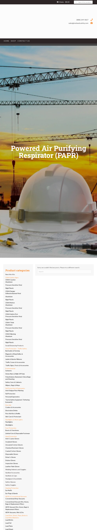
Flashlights (9, 422)
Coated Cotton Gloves (13, 451)
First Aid (8, 405)
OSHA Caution (10, 280)
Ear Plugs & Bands (11, 493)
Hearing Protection (11, 488)
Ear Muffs (8, 490)
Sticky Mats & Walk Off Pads (15, 374)
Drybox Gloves (10, 460)
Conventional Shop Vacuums (15, 499)
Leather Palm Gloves (12, 466)
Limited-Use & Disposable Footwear (17, 433)
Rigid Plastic (9, 288)
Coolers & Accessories (13, 407)
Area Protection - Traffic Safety (16, 349)
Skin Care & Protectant (13, 416)
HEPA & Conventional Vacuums (16, 496)
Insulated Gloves (11, 442)
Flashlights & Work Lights (14, 420)
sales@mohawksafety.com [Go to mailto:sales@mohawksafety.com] (78, 23)
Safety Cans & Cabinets (13, 382)
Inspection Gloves (11, 463)
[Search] (64, 271)
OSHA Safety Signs (12, 277)
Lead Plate (9, 526)
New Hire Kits (10, 274)
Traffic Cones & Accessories (15, 362)
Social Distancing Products (14, 345)
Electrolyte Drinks (11, 410)
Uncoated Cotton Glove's (14, 445)
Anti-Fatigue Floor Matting (14, 390)
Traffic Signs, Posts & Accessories (17, 365)
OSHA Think (9, 322)
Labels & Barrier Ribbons (13, 359)
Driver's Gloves (10, 457)
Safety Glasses (10, 482)
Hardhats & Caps (11, 476)
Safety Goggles (10, 485)
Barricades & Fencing (12, 351)
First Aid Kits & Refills (12, 413)
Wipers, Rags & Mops (12, 385)
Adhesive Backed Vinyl (13, 293)
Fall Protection (10, 394)
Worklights (9, 425)
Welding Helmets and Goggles (15, 469)
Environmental (10, 368)
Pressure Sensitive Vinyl (13, 285)
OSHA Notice (10, 303)
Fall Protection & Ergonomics (15, 388)
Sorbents (8, 371)
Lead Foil (8, 523)
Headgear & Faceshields (13, 479)
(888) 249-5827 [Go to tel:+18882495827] (82, 20)
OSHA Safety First (11, 314)
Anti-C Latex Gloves (12, 439)
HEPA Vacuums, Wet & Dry (14, 512)
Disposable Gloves (11, 454)
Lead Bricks (9, 520)
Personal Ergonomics (12, 397)
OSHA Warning (10, 334)
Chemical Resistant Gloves (14, 448)
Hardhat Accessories (12, 473)
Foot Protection (10, 428)
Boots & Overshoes (12, 430)
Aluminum (8, 336)
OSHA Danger (10, 291)
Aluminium (8, 282)
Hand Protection (11, 436)
